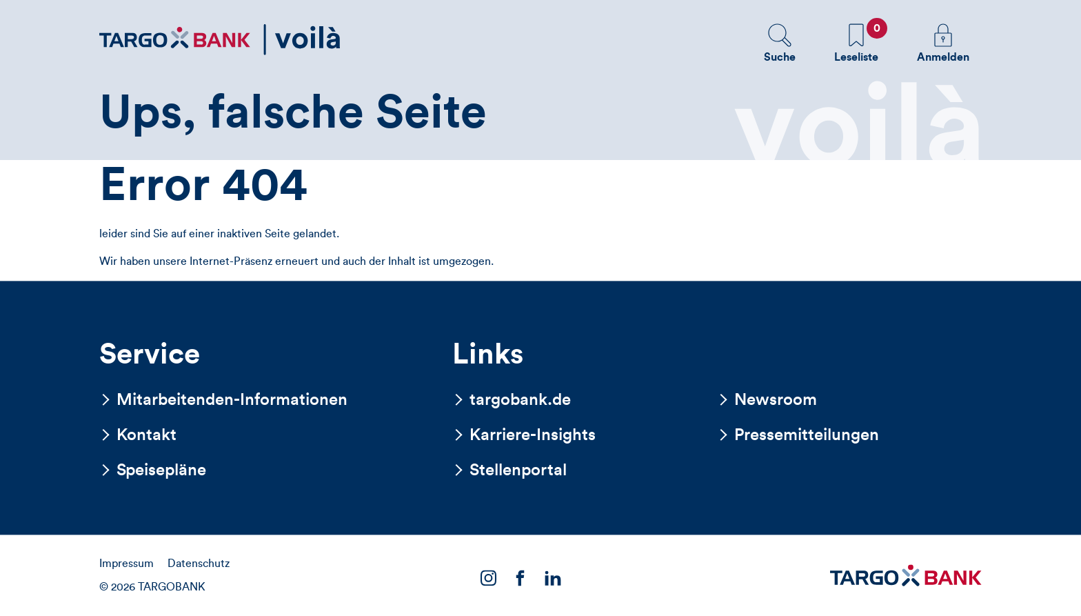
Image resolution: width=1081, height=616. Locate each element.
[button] (779, 42)
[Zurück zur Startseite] (220, 40)
